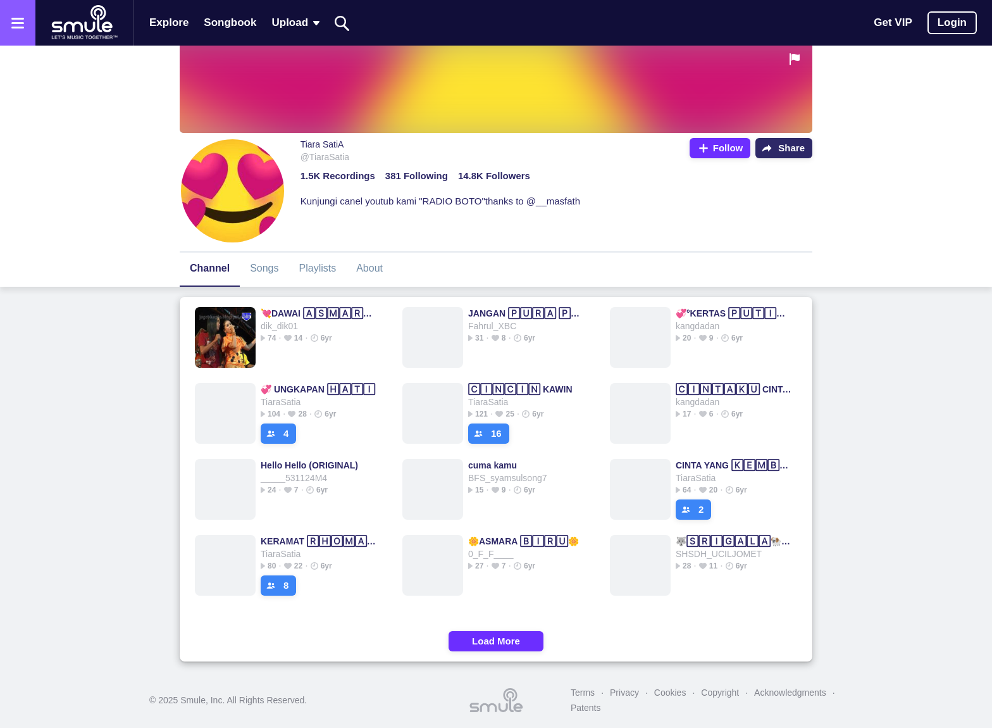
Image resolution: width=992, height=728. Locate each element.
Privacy (624, 692)
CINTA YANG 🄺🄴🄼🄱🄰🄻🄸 (733, 465)
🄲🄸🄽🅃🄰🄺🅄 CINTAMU (733, 389)
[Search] (342, 23)
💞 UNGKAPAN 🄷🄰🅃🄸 (318, 389)
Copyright (720, 692)
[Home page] (84, 23)
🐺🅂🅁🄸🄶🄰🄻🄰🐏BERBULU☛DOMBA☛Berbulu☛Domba (733, 541)
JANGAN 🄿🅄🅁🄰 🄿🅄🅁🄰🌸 (526, 313)
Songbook (230, 22)
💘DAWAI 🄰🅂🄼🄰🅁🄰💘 (318, 313)
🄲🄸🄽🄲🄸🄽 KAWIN (520, 389)
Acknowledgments (790, 692)
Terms (583, 692)
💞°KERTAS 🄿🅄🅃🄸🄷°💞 (733, 313)
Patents (585, 708)
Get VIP (893, 22)
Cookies (670, 692)
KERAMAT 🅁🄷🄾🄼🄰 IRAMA (318, 541)
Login (952, 22)
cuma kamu (492, 465)
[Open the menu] (17, 23)
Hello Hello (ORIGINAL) (309, 465)
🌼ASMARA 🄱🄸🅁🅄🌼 (523, 541)
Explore (169, 22)
